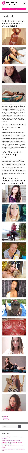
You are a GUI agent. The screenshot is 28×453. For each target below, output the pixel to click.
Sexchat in (5, 416)
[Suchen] (19, 426)
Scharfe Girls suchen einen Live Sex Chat (11, 440)
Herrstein (5, 418)
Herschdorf (6, 419)
